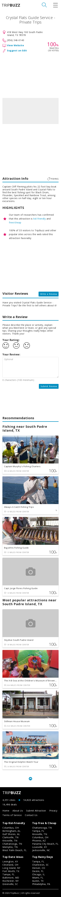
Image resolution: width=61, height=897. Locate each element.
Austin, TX (38, 880)
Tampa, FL (38, 830)
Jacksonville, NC (41, 850)
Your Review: (11, 354)
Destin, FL (38, 871)
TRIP (11, 5)
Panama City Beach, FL (45, 843)
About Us (18, 810)
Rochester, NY (10, 880)
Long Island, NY (11, 867)
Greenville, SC (10, 884)
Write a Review (48, 294)
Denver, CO (38, 867)
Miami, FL (37, 877)
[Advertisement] (30, 74)
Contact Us (31, 815)
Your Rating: (11, 340)
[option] (30, 111)
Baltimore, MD (10, 877)
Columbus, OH (10, 827)
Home (5, 810)
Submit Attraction (36, 810)
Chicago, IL (38, 874)
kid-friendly (39, 218)
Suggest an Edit (17, 50)
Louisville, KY (39, 847)
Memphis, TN (10, 847)
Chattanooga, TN (12, 843)
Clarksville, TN (10, 837)
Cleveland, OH (10, 864)
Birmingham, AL (11, 830)
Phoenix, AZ (39, 840)
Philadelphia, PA (41, 884)
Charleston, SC (40, 864)
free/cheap (15, 222)
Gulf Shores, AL (11, 834)
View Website (15, 45)
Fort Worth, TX (10, 871)
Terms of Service (12, 815)
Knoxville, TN (9, 840)
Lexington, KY (10, 861)
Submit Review (49, 386)
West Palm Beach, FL (14, 850)
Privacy (53, 810)
